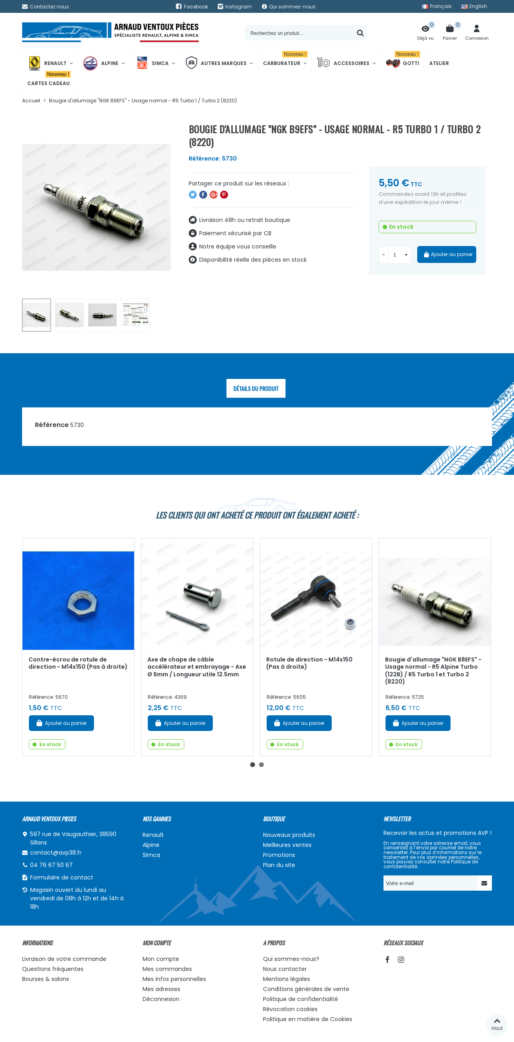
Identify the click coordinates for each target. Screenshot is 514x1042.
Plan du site (279, 865)
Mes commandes (167, 969)
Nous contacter (285, 969)
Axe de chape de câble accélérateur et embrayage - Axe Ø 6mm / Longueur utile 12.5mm (196, 667)
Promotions (279, 855)
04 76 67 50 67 (51, 865)
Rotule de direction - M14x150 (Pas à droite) (309, 663)
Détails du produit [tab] (256, 388)
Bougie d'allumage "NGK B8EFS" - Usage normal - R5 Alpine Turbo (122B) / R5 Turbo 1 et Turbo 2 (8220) (433, 671)
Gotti (403, 63)
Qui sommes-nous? (291, 959)
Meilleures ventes (287, 845)
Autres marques (216, 63)
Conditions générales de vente (306, 989)
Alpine (100, 63)
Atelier (439, 63)
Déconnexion (161, 999)
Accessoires (343, 63)
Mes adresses (161, 989)
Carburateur (285, 60)
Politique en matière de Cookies (307, 1019)
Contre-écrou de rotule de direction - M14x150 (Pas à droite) (78, 663)
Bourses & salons (45, 979)
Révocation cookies (290, 1009)
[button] (252, 764)
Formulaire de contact (61, 877)
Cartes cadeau (49, 80)
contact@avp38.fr (56, 853)
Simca (152, 63)
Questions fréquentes (53, 969)
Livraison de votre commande (64, 959)
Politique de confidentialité (300, 999)
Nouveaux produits (289, 835)
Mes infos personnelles (174, 979)
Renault (47, 63)
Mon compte (161, 959)
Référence (52, 424)
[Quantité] (395, 255)
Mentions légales (286, 979)
